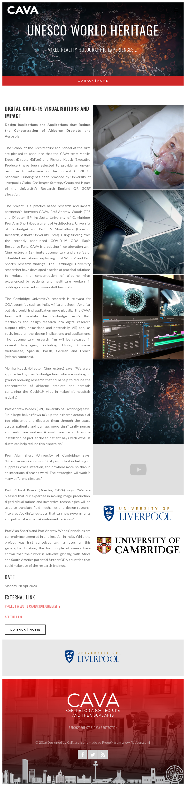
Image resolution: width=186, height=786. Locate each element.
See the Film (13, 616)
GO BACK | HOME (25, 629)
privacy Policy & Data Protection (93, 727)
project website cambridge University (32, 606)
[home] (23, 10)
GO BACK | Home (93, 80)
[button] (177, 10)
